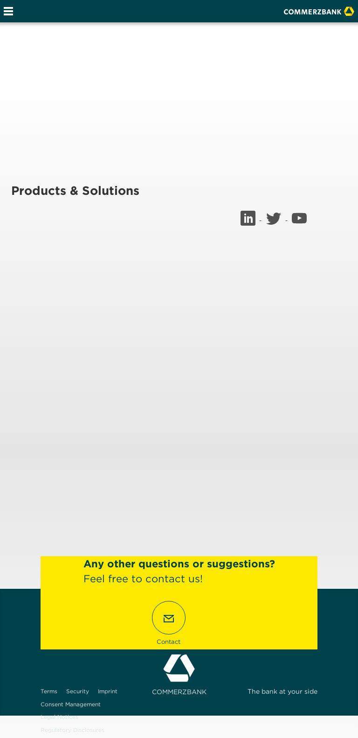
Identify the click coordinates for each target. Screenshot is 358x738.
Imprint (107, 691)
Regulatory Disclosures (72, 729)
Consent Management (71, 704)
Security (77, 691)
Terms (49, 691)
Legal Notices (59, 716)
